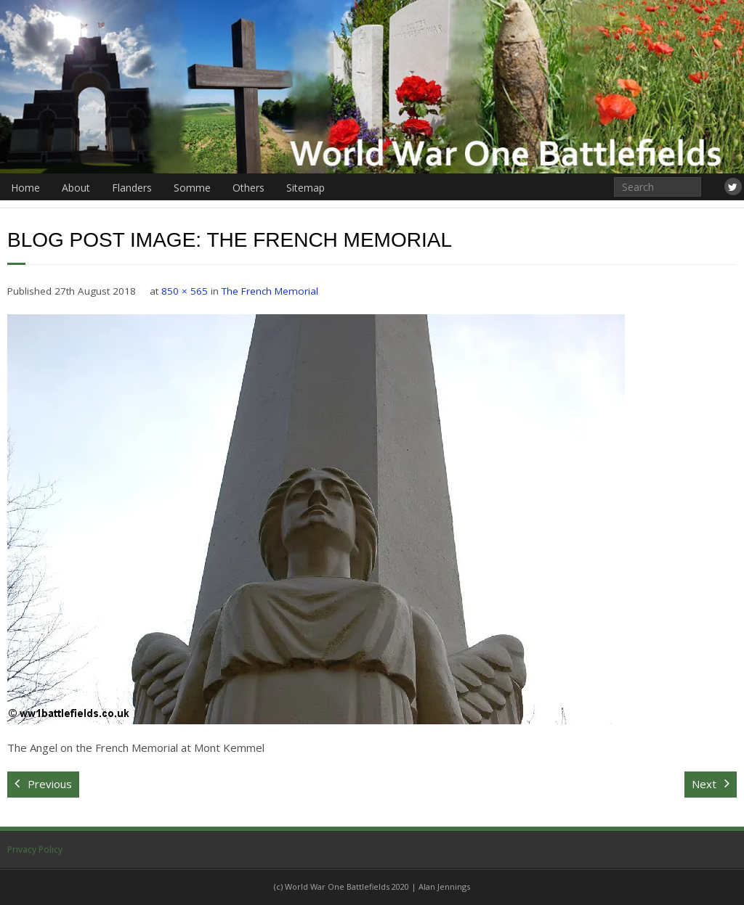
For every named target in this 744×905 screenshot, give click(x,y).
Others (248, 187)
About (76, 187)
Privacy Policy (34, 849)
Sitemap (305, 187)
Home (25, 187)
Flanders (132, 187)
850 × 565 (184, 291)
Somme (192, 187)
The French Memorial (270, 291)
